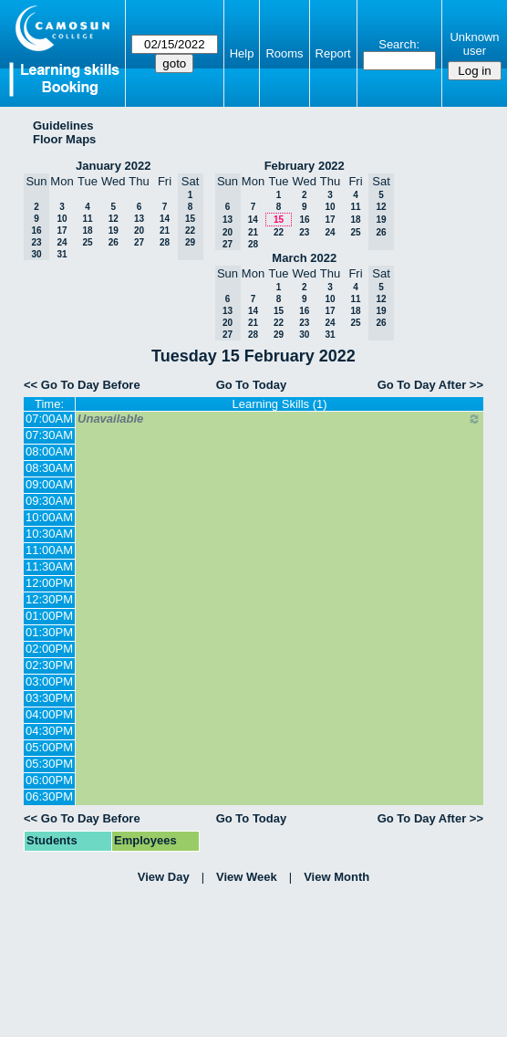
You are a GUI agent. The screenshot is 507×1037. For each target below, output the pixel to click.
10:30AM (49, 533)
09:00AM (49, 484)
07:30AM (49, 435)
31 (62, 254)
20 (139, 230)
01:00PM (49, 616)
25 (87, 242)
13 (139, 219)
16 (304, 220)
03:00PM (49, 681)
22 (279, 232)
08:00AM (49, 451)
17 (62, 230)
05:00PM (49, 747)
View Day (164, 877)
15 (279, 220)
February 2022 (304, 166)
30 (304, 335)
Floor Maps (64, 139)
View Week (246, 877)
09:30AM (49, 501)
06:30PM (49, 796)
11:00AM (49, 550)
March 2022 (304, 258)
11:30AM (49, 566)
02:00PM (49, 648)
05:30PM (49, 763)
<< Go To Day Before (82, 385)
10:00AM (49, 517)
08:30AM (49, 468)
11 (87, 219)
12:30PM (49, 599)
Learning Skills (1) (280, 404)
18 (87, 230)
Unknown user (474, 44)
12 (114, 219)
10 (62, 219)
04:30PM (49, 731)
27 (139, 242)
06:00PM (49, 780)
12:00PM (49, 583)
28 (165, 242)
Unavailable (279, 419)
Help (242, 53)
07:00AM (49, 418)
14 (165, 219)
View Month (336, 877)
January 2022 (113, 166)
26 (114, 242)
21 (165, 230)
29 (279, 335)
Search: (398, 44)
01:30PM (49, 632)
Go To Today (251, 385)
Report (333, 53)
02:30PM (49, 665)
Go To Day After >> (430, 385)
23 (304, 232)
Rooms (284, 53)
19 (114, 230)
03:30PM (49, 698)
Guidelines (63, 125)
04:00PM (49, 714)
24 (62, 242)
